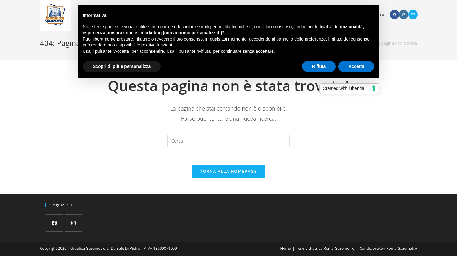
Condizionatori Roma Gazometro (388, 249)
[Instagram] (73, 224)
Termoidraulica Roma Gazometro (325, 249)
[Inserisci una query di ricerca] (228, 141)
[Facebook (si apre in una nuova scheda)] (394, 14)
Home (285, 249)
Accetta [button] (356, 66)
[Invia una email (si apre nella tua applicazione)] (413, 14)
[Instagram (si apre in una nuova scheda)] (403, 14)
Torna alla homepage (228, 172)
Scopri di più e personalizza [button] (122, 66)
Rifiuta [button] (319, 66)
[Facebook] (54, 224)
